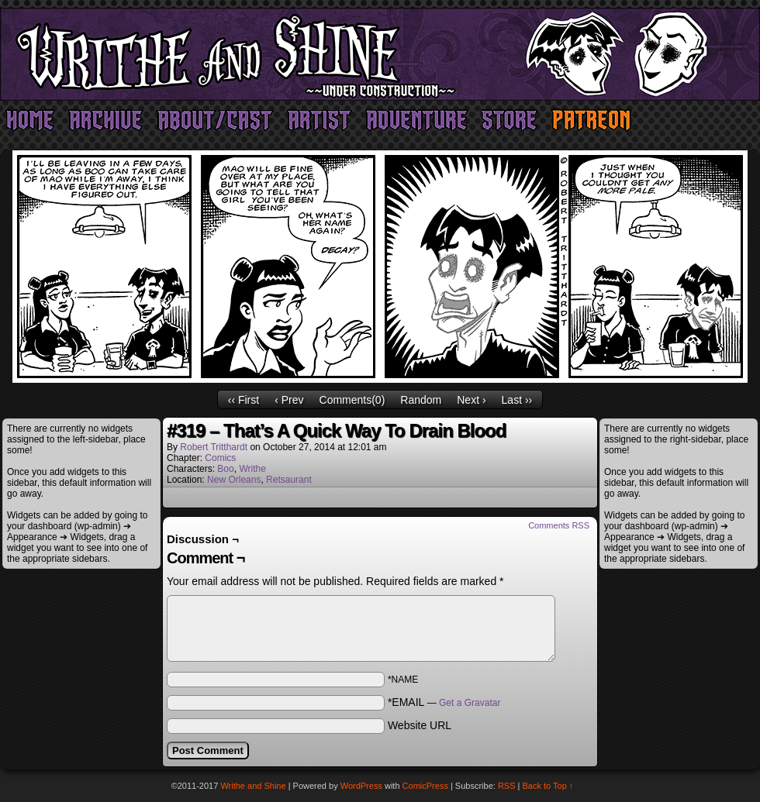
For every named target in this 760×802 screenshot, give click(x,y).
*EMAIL (444, 702)
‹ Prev (289, 400)
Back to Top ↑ (548, 785)
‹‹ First (243, 400)
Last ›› (517, 400)
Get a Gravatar (469, 702)
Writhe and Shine (380, 54)
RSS (507, 785)
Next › (471, 400)
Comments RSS (558, 525)
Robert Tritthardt (213, 447)
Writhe (252, 468)
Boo (225, 468)
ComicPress (425, 785)
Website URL (419, 725)
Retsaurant (289, 479)
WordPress (361, 785)
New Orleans (234, 479)
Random (420, 400)
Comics (220, 458)
